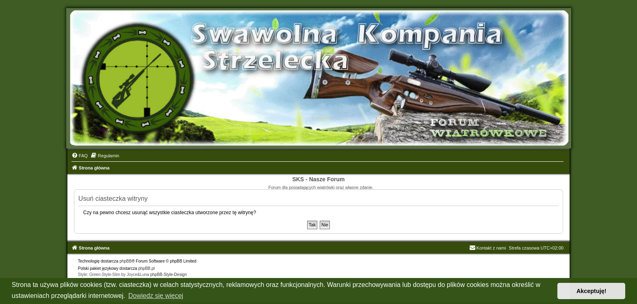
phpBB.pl (146, 268)
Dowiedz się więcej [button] (155, 295)
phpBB (125, 261)
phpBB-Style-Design (168, 274)
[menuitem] (80, 155)
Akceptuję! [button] (591, 291)
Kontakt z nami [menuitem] (487, 247)
